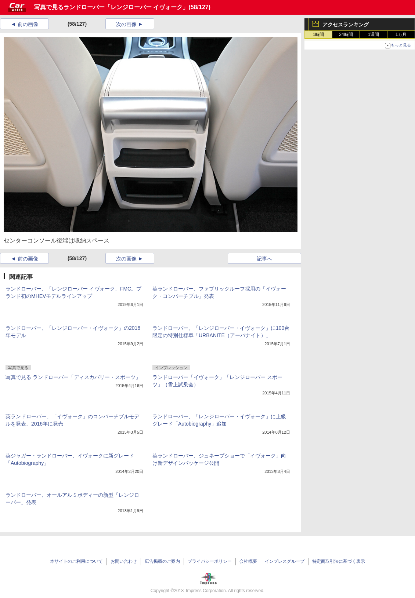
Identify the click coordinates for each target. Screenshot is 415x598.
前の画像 (28, 24)
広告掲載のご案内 (162, 561)
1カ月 (401, 34)
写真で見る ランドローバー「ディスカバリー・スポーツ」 (73, 377)
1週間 (373, 34)
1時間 (318, 34)
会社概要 (248, 561)
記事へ (264, 259)
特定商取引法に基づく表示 (338, 561)
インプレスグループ (284, 561)
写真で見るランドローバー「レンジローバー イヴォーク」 (111, 7)
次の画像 (126, 24)
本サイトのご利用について (76, 561)
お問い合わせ (124, 561)
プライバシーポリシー (210, 561)
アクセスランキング (345, 25)
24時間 (346, 34)
